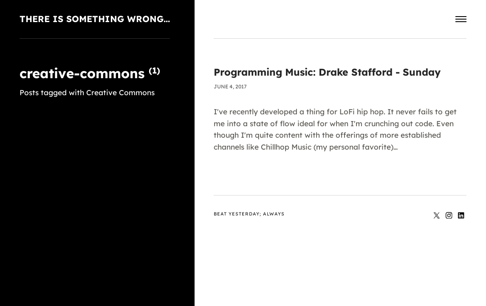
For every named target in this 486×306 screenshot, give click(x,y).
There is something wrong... (95, 18)
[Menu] (460, 19)
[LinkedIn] (461, 216)
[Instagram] (450, 216)
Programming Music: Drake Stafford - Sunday (327, 72)
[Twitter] (438, 216)
